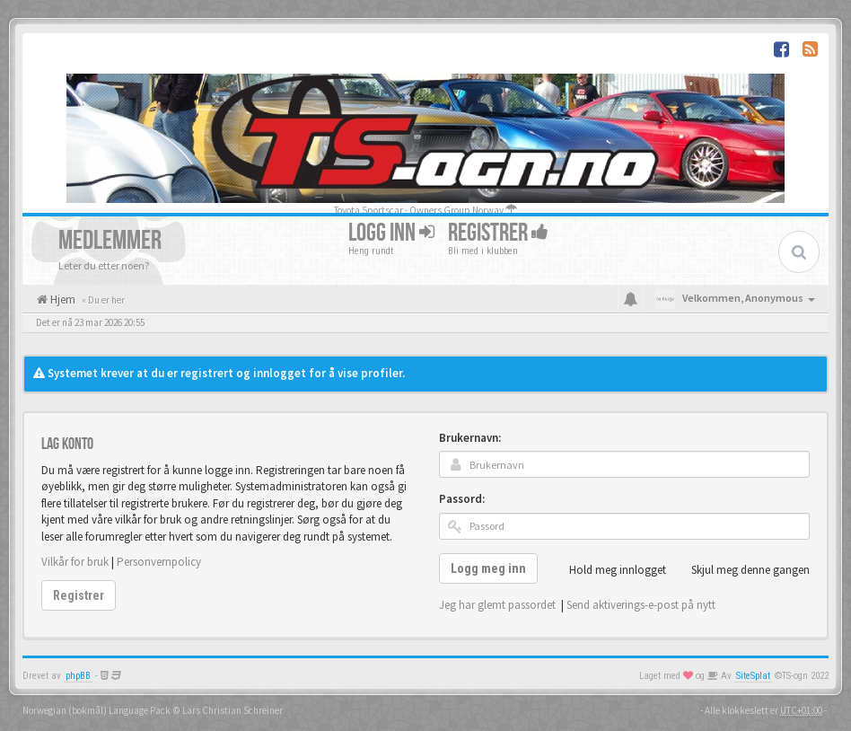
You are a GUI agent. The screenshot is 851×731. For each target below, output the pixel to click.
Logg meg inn (488, 568)
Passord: (462, 498)
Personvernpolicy (159, 561)
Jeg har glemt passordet (497, 604)
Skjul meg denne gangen (740, 570)
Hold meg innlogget (607, 570)
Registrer (498, 232)
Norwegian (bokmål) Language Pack (96, 710)
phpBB (78, 676)
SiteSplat (753, 676)
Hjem (61, 299)
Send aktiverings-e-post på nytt (640, 604)
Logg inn (391, 232)
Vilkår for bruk (75, 561)
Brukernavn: (470, 437)
